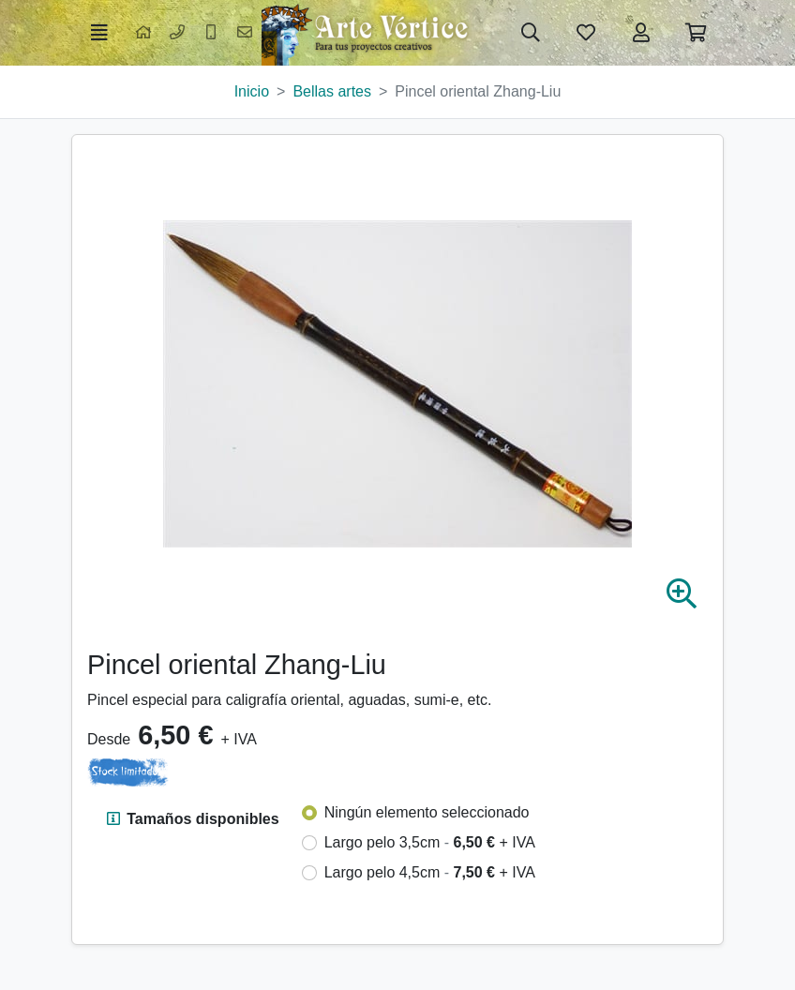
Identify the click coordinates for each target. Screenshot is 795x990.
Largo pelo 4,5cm (429, 872)
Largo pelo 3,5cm (429, 842)
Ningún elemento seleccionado (427, 812)
